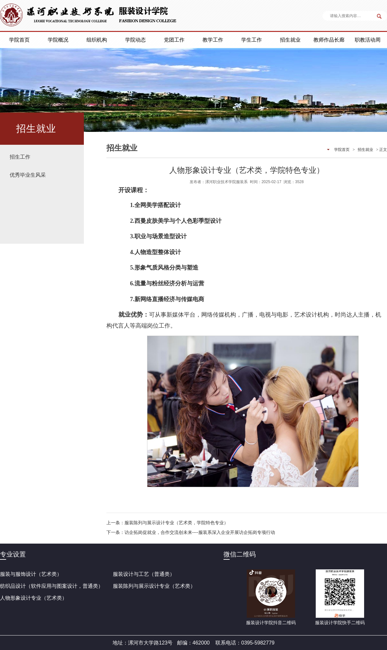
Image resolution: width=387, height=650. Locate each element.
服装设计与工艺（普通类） (144, 574)
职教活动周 (368, 40)
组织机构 (96, 40)
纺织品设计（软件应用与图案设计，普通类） (51, 586)
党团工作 (174, 40)
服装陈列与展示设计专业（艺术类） (154, 586)
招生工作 (20, 157)
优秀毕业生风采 (28, 175)
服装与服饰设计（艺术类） (31, 574)
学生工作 (251, 40)
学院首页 (19, 40)
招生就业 (290, 40)
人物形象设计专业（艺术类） (33, 598)
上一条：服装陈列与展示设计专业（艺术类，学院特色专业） (167, 522)
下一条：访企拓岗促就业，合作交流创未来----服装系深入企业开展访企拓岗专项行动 (190, 532)
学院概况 (58, 40)
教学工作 (213, 40)
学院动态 (135, 40)
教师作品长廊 (328, 40)
